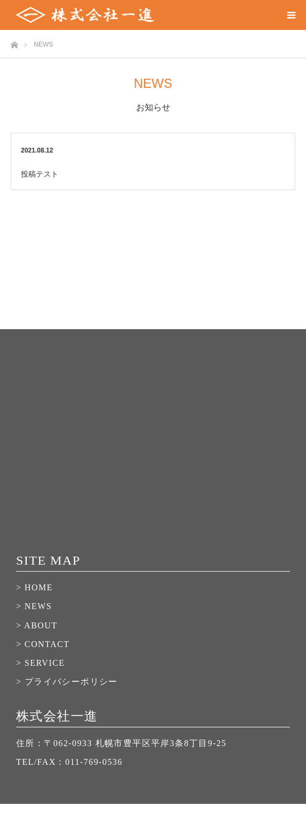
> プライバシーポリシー (67, 681)
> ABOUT (36, 625)
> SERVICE (40, 662)
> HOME (34, 587)
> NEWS (34, 606)
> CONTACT (43, 644)
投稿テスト (39, 174)
